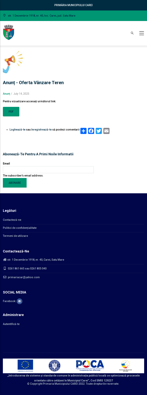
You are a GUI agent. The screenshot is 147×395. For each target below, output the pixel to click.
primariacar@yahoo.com (21, 277)
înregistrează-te (41, 129)
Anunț (6, 93)
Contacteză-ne (12, 219)
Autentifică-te (11, 324)
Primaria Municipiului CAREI (60, 383)
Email (6, 163)
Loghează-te (17, 129)
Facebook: (12, 301)
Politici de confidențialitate (20, 227)
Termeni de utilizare (15, 235)
